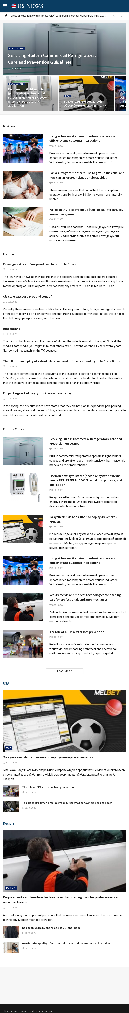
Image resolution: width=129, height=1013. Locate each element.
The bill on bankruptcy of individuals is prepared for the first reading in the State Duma (61, 361)
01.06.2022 (10, 366)
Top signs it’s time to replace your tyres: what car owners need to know (67, 803)
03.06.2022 (10, 269)
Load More (64, 671)
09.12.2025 (56, 182)
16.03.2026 (14, 69)
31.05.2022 (10, 302)
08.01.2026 (56, 637)
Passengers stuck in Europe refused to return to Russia (39, 264)
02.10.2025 (29, 808)
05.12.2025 (56, 219)
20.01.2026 (56, 605)
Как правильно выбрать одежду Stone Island (51, 928)
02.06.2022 (10, 398)
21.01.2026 (56, 146)
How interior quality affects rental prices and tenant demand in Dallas (66, 943)
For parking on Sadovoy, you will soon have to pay (37, 393)
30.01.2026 (56, 526)
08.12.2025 (29, 933)
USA (67, 96)
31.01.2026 (56, 490)
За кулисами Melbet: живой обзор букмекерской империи (85, 103)
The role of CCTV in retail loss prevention (76, 632)
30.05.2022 (10, 334)
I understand (11, 329)
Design (11, 888)
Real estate (16, 48)
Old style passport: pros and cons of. (27, 296)
